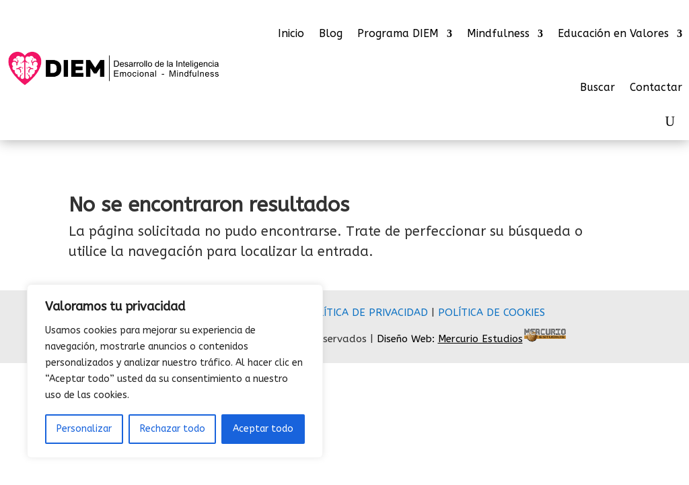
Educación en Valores (613, 34)
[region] (175, 371)
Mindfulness (498, 34)
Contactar (656, 86)
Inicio (291, 34)
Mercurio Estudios (480, 339)
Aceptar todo (263, 428)
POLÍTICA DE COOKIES (491, 312)
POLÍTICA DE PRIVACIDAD (365, 312)
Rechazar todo (172, 428)
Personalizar (84, 428)
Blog (330, 34)
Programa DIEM (398, 34)
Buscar (597, 86)
